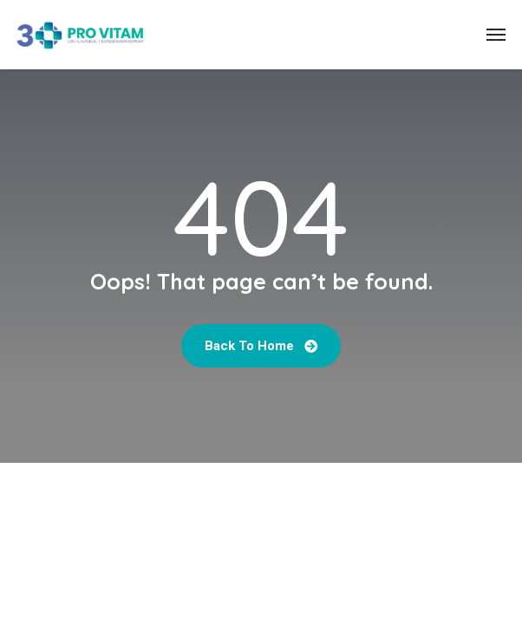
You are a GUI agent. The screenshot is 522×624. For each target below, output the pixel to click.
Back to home (261, 346)
